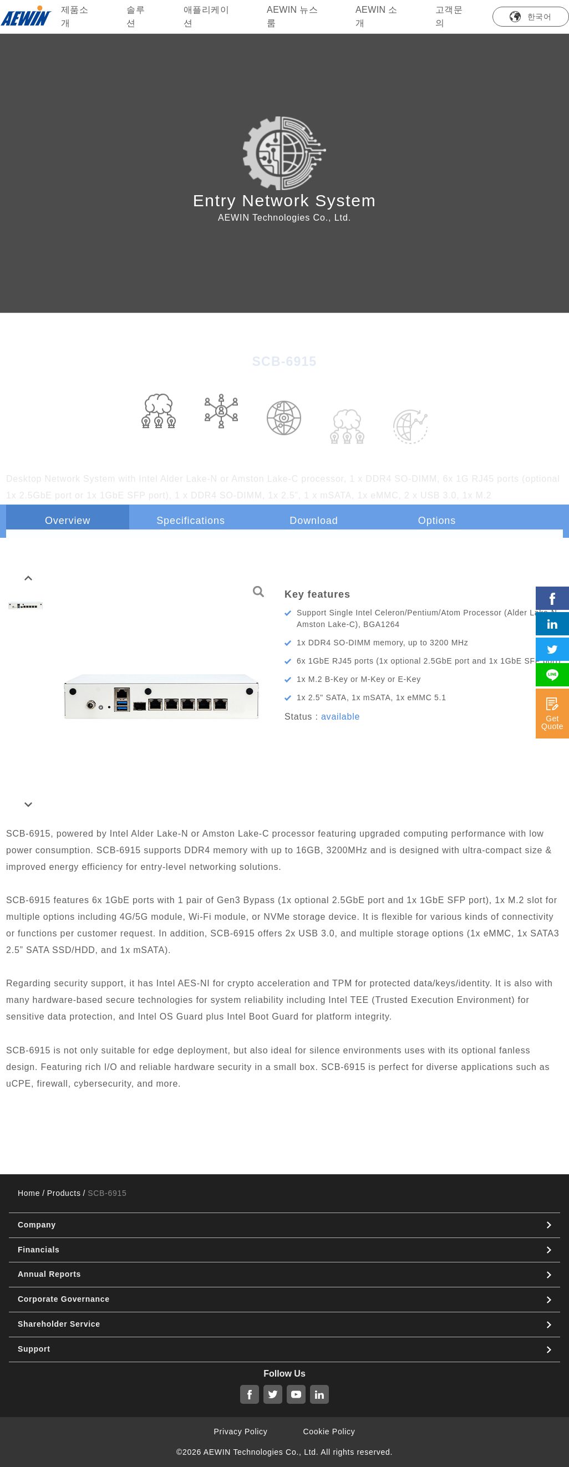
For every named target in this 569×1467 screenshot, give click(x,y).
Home (29, 1193)
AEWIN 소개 (376, 16)
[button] (28, 578)
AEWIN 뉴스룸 (292, 16)
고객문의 (449, 16)
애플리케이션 (206, 16)
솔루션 (135, 16)
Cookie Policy (329, 1431)
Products (64, 1193)
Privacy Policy (241, 1431)
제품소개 (74, 16)
